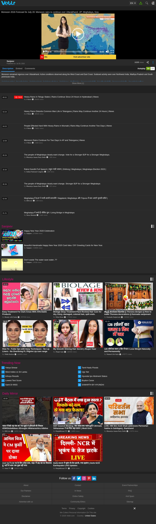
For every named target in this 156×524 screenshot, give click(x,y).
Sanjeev (10, 61)
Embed (19, 68)
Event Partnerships (130, 485)
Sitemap (130, 502)
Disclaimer (26, 496)
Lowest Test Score (13, 380)
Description (7, 68)
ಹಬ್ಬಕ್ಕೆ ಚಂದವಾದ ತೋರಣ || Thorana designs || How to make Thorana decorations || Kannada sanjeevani (127, 313)
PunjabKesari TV (61, 431)
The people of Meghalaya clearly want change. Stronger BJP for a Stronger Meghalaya (62, 183)
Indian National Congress (35, 172)
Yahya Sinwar (11, 367)
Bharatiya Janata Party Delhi (36, 157)
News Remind (31, 215)
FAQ (130, 491)
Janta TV (8, 468)
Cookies (91, 508)
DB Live (29, 201)
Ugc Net (85, 372)
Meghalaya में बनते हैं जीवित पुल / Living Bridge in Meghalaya (49, 212)
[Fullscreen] (112, 51)
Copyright (81, 508)
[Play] (43, 51)
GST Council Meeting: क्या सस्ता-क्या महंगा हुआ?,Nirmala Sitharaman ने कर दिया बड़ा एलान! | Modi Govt (77, 427)
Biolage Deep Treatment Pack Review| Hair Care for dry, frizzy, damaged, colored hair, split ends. (77, 313)
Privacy (72, 508)
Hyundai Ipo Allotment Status (94, 376)
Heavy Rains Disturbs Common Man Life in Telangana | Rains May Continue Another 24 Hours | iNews (69, 111)
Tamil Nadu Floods (90, 367)
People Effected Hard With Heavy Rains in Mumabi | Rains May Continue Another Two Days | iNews (68, 126)
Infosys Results (12, 376)
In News (78, 491)
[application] (78, 34)
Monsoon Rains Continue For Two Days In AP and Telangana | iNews (54, 140)
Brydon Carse (88, 380)
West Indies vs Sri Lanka (16, 372)
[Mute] (107, 51)
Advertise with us (26, 502)
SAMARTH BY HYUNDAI (93, 385)
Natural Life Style (113, 354)
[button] (78, 34)
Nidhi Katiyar (9, 354)
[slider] (75, 51)
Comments (30, 68)
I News (29, 99)
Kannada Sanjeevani (113, 317)
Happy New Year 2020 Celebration (39, 231)
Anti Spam (130, 496)
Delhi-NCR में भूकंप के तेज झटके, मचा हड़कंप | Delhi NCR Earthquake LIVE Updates (76, 464)
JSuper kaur (60, 352)
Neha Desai (59, 317)
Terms (64, 508)
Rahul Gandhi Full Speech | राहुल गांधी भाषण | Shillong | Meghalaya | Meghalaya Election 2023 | (65, 169)
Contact (78, 485)
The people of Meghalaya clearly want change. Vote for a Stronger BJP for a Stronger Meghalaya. (67, 155)
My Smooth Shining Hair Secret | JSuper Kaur (74, 349)
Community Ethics (78, 502)
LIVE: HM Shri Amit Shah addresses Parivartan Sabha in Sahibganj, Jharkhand (126, 427)
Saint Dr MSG (11, 385)
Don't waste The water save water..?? (40, 260)
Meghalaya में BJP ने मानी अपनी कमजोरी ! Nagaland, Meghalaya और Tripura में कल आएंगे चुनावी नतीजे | (66, 198)
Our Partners (26, 491)
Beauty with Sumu (11, 317)
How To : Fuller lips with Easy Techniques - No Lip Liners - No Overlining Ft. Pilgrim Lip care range (25, 350)
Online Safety (77, 496)
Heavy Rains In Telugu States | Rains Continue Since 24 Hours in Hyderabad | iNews (61, 97)
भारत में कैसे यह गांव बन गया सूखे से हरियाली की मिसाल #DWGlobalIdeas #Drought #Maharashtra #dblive (25, 427)
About (25, 485)
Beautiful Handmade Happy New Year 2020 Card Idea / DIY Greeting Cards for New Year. (63, 245)
